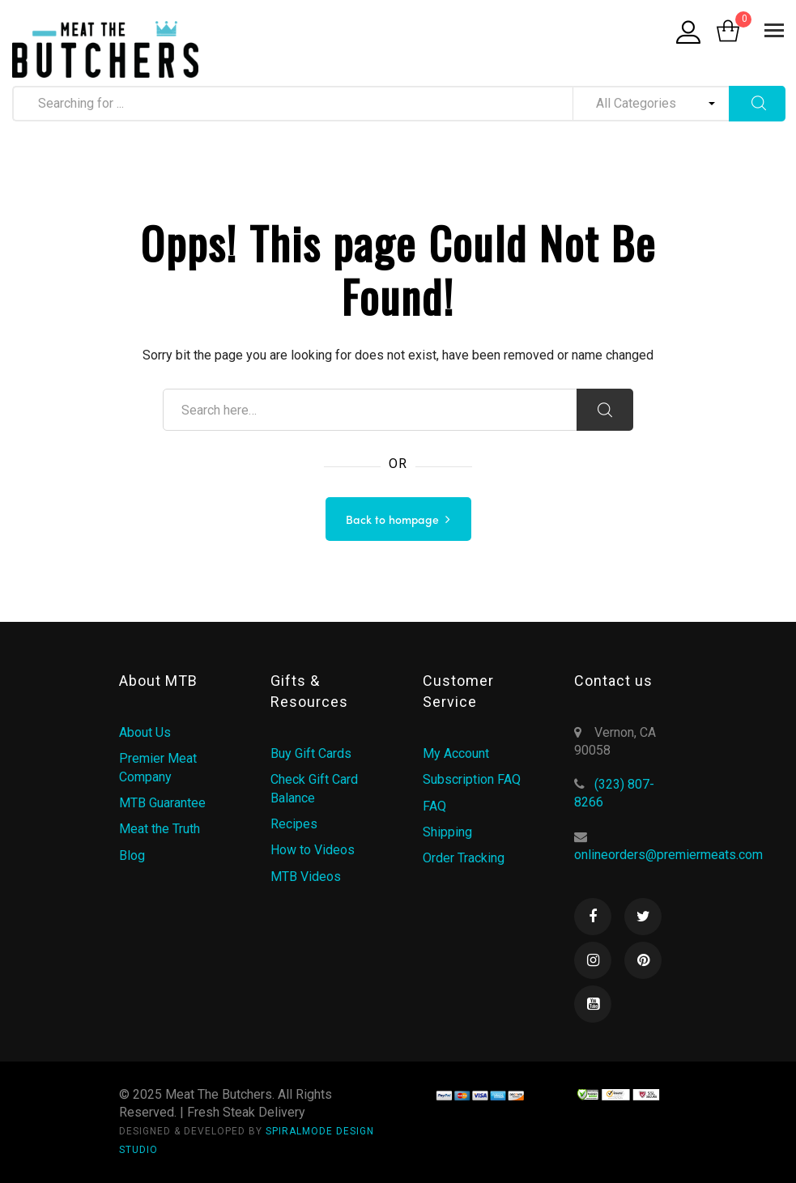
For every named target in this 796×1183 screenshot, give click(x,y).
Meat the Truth (159, 828)
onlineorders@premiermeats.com (668, 854)
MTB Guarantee (162, 803)
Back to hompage (392, 520)
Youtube (592, 1004)
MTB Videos (305, 876)
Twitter (643, 916)
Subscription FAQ (472, 779)
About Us (145, 732)
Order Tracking (463, 858)
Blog (132, 855)
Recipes (293, 824)
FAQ (434, 806)
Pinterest (643, 960)
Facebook (592, 916)
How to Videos (312, 849)
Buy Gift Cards (310, 753)
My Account (456, 753)
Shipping (447, 832)
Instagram (592, 960)
